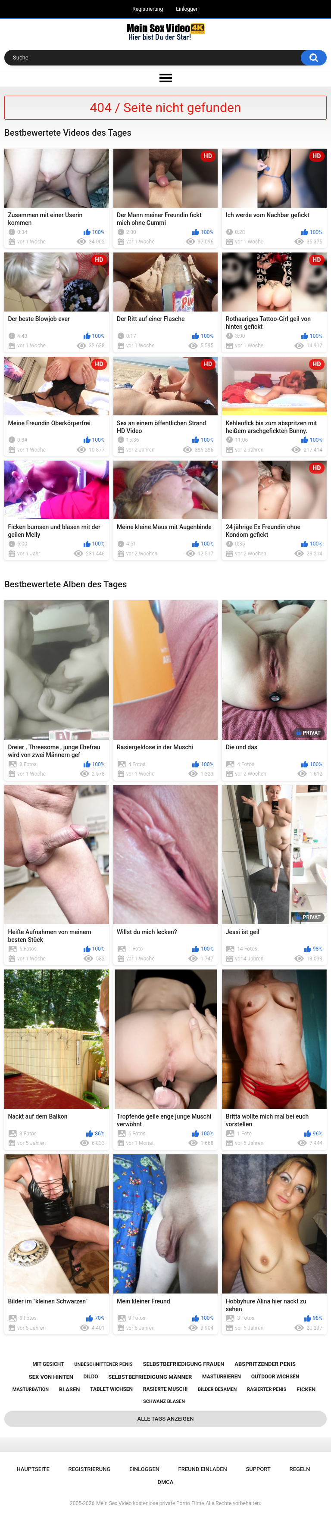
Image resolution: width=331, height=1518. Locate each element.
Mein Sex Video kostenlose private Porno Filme (150, 1503)
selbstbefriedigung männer (150, 1377)
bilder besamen (217, 1389)
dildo (91, 1377)
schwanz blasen (164, 1401)
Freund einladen (202, 1469)
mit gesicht (48, 1364)
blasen (69, 1389)
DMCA (166, 1482)
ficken (306, 1389)
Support (258, 1469)
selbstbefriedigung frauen (183, 1364)
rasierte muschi (165, 1389)
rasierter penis (266, 1389)
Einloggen (187, 9)
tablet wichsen (111, 1389)
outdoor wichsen (275, 1377)
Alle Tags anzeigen (165, 1418)
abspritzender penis (265, 1364)
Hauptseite (32, 1469)
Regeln (300, 1469)
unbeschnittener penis (103, 1364)
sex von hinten (51, 1377)
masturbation (30, 1389)
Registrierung (147, 9)
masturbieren (221, 1377)
